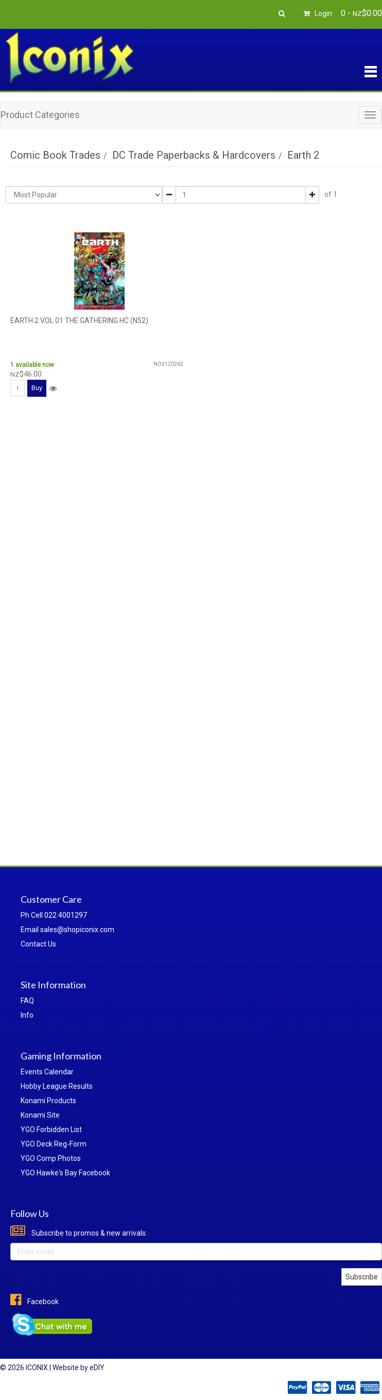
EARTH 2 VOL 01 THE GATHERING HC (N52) (79, 320)
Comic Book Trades (55, 155)
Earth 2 (303, 155)
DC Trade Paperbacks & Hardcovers (193, 155)
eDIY (97, 1367)
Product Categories (40, 114)
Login (316, 13)
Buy (36, 388)
